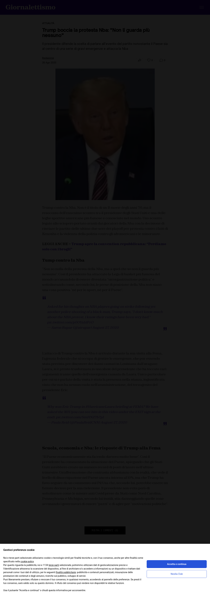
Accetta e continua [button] (176, 564)
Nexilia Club (177, 574)
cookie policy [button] (27, 561)
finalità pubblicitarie (66, 572)
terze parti (54, 565)
